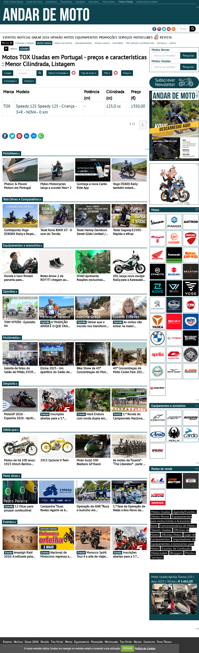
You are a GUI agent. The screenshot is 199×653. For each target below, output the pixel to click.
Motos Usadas (160, 512)
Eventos (9, 37)
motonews (117, 43)
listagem (24, 48)
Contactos (149, 642)
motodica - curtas (166, 43)
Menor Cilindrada (58, 72)
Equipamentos (86, 37)
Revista (166, 37)
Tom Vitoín (57, 642)
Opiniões (10, 291)
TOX (107, 72)
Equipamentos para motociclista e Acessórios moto (171, 521)
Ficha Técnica (164, 642)
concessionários (83, 43)
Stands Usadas (161, 530)
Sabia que (11, 430)
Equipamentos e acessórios (23, 245)
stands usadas (102, 43)
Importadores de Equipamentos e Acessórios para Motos (172, 543)
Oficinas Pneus (172, 535)
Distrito (29, 80)
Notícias (24, 37)
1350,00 (138, 106)
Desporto (10, 383)
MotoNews (11, 153)
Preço (127, 72)
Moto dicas (11, 476)
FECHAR (127, 648)
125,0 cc (113, 106)
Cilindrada (10, 80)
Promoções (108, 37)
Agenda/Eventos (184, 512)
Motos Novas (160, 516)
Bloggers (176, 553)
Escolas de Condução (176, 548)
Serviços (125, 37)
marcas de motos (63, 43)
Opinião (56, 37)
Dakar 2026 (40, 37)
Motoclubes (143, 37)
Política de (145, 648)
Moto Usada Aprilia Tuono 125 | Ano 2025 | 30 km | (174, 594)
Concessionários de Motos (178, 526)
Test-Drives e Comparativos (22, 199)
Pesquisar (188, 55)
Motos (69, 37)
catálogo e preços (24, 43)
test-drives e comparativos (140, 43)
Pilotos (190, 553)
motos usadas (44, 43)
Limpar (7, 72)
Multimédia (12, 338)
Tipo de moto (88, 72)
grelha (13, 48)
